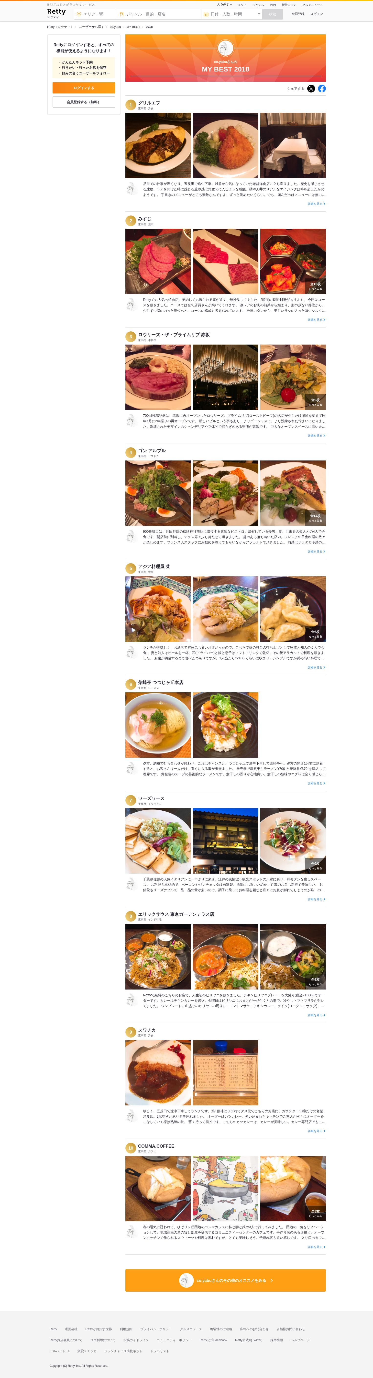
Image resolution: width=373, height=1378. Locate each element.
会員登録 (298, 14)
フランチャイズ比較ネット (123, 1351)
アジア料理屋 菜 (154, 566)
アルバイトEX (60, 1351)
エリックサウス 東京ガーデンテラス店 (176, 914)
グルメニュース (312, 5)
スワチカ (147, 1030)
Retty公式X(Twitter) (249, 1340)
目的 (273, 5)
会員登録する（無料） (84, 102)
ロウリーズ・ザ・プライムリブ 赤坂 (174, 334)
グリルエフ (149, 103)
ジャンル (258, 5)
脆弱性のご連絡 (221, 1329)
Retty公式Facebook (213, 1340)
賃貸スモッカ (87, 1351)
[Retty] (56, 13)
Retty (53, 1329)
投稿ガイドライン (136, 1340)
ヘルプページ (300, 1340)
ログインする (84, 88)
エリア (242, 5)
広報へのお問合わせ (254, 1329)
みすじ (144, 218)
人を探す (223, 4)
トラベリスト (159, 1351)
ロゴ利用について (103, 1340)
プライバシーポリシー (156, 1329)
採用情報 (276, 1340)
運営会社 (71, 1329)
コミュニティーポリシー (174, 1340)
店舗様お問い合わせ (290, 1329)
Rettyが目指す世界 (98, 1329)
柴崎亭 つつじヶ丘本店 (160, 682)
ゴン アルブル (152, 450)
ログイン (316, 14)
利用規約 (126, 1329)
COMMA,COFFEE (156, 1146)
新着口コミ (289, 5)
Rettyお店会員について (66, 1340)
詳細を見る (315, 203)
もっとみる (315, 285)
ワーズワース (151, 798)
